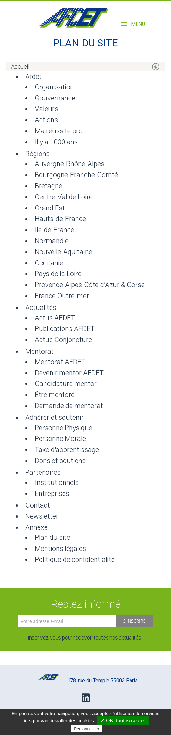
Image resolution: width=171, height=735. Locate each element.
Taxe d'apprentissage (67, 450)
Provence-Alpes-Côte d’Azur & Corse (90, 285)
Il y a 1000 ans (56, 142)
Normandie (52, 241)
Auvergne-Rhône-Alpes (69, 164)
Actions (46, 120)
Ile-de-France (54, 230)
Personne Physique (63, 428)
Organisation (54, 87)
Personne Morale (60, 439)
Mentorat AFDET (60, 362)
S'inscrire (134, 621)
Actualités (40, 307)
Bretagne (48, 186)
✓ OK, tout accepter (123, 720)
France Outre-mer (62, 296)
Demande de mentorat (69, 406)
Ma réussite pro (58, 131)
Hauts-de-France (60, 219)
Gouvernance (55, 98)
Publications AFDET (65, 329)
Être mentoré (55, 395)
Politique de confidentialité (75, 559)
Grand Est (50, 208)
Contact (37, 505)
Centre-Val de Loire (64, 197)
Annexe (36, 527)
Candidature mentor (66, 384)
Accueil (20, 66)
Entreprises (52, 493)
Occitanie (49, 263)
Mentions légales (60, 548)
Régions (37, 154)
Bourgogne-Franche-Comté (76, 175)
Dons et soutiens (60, 461)
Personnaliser (86, 728)
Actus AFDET (55, 318)
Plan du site (52, 537)
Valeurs (46, 109)
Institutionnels (57, 482)
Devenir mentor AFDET (69, 373)
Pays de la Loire (58, 274)
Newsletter (41, 516)
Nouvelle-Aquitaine (63, 252)
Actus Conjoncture (63, 340)
